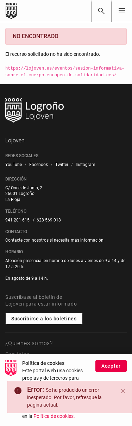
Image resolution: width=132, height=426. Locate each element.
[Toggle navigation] (121, 11)
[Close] (123, 391)
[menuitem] (13, 165)
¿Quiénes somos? (29, 343)
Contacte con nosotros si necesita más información (54, 240)
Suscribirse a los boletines (44, 318)
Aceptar (111, 366)
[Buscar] (101, 11)
